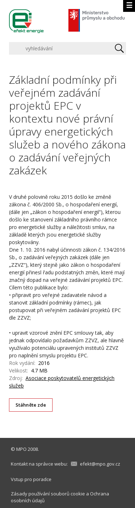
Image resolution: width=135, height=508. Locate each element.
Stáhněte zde (30, 405)
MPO (21, 449)
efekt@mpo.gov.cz (100, 464)
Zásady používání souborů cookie (48, 493)
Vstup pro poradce (31, 479)
